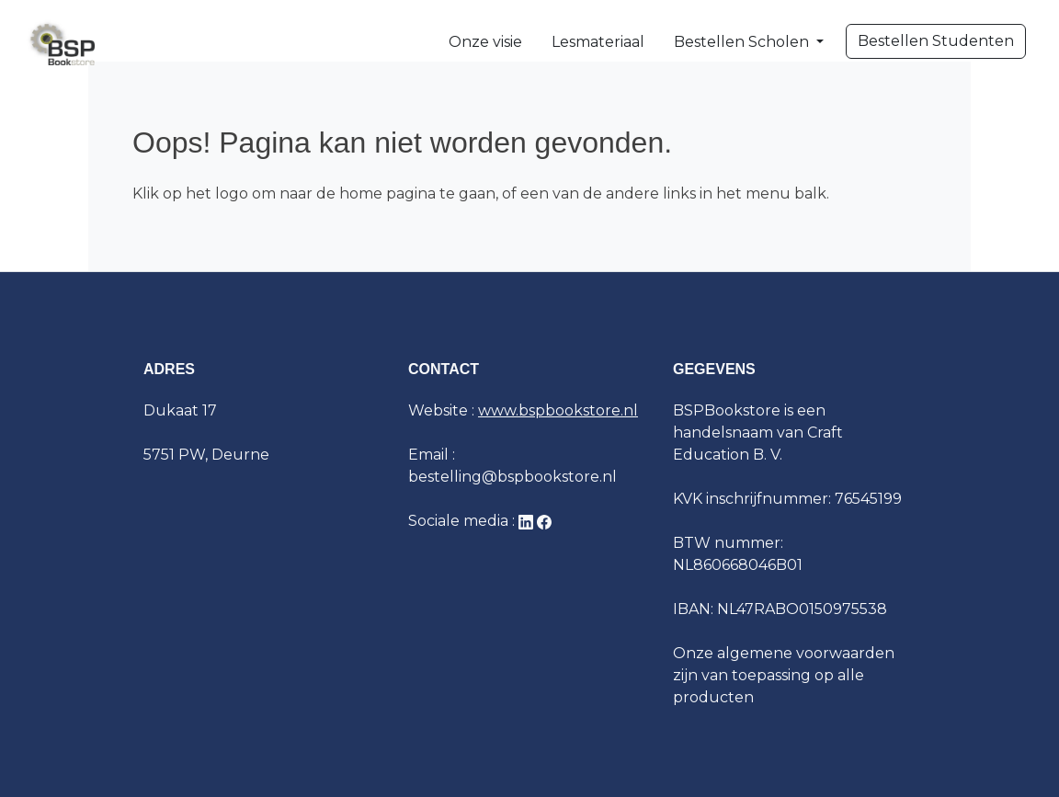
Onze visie (485, 42)
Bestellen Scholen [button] (743, 42)
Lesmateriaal (598, 42)
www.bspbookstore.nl (558, 410)
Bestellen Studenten (936, 41)
